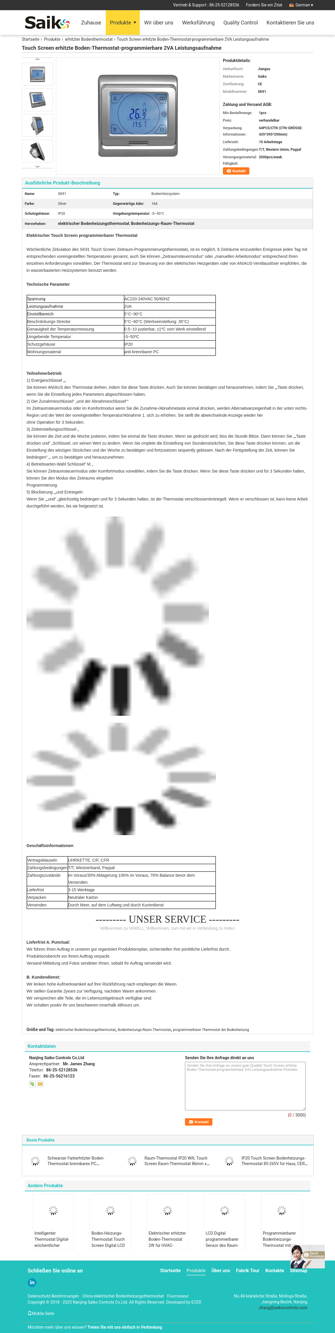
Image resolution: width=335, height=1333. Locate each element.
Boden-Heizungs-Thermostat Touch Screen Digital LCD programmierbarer (108, 1242)
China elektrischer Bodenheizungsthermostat (123, 1296)
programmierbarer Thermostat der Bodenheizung (211, 1030)
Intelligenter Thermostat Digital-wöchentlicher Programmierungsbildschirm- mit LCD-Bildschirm (54, 1245)
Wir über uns (158, 22)
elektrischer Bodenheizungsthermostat (86, 1030)
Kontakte (274, 1270)
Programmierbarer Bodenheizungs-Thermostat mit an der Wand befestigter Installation (282, 1245)
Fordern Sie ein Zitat (264, 5)
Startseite (30, 39)
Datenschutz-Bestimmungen (53, 1296)
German (304, 5)
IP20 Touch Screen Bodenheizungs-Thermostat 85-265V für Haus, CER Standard (273, 1164)
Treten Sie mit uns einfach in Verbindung (124, 1327)
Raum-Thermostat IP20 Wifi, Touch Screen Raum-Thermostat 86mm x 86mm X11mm (175, 1164)
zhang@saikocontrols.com (283, 1307)
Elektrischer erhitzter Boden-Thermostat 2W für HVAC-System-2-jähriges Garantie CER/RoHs (167, 1245)
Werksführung (198, 22)
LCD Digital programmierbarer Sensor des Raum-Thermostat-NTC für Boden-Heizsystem (224, 1245)
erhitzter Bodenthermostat (89, 39)
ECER (196, 1302)
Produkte (120, 22)
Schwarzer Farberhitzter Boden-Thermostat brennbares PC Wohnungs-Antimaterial (75, 1164)
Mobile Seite (41, 1313)
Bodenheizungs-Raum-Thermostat (144, 1030)
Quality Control (240, 22)
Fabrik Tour (248, 1270)
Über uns (220, 1270)
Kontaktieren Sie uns (290, 22)
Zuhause (91, 22)
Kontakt (239, 171)
